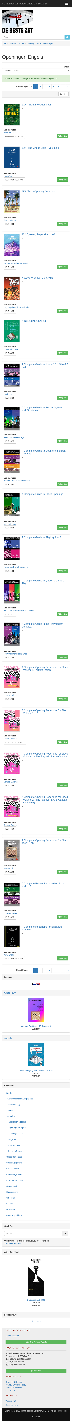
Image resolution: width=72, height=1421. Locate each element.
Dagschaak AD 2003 (36, 1300)
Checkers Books (14, 1151)
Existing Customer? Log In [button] (36, 1342)
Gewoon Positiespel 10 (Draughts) (36, 1026)
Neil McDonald (10, 524)
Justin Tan (8, 176)
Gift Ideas (10, 1198)
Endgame (11, 1139)
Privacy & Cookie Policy (16, 1385)
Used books (11, 1209)
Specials (8, 1038)
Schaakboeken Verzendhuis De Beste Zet (25, 3)
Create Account (12, 1336)
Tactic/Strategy (13, 1104)
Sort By (63, 94)
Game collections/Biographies (19, 1099)
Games (9, 1204)
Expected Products (14, 1180)
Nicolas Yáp (9, 868)
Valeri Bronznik (10, 132)
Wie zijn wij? (11, 1401)
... (63, 87)
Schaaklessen (12, 1405)
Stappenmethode (13, 1186)
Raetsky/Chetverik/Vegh (14, 437)
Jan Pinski (8, 394)
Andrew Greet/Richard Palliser (17, 481)
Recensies (35, 1321)
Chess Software (13, 1168)
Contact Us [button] (36, 1371)
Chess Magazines (14, 1174)
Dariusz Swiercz (10, 695)
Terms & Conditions (14, 1387)
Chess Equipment (14, 1163)
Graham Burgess (11, 220)
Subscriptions (12, 1192)
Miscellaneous (13, 1145)
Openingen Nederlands (17, 1122)
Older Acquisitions (14, 1215)
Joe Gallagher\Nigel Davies (15, 654)
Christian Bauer (10, 913)
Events (9, 1110)
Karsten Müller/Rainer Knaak (16, 263)
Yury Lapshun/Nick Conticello (16, 307)
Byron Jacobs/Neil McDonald (16, 567)
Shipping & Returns (14, 1382)
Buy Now (62, 136)
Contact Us (10, 1390)
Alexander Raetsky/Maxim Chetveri (19, 610)
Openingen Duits (14, 1133)
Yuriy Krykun (9, 955)
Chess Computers (14, 1157)
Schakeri (36, 1417)
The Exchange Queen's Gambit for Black (35, 1070)
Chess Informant (11, 349)
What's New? (10, 993)
